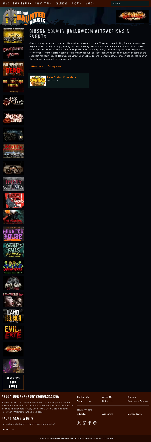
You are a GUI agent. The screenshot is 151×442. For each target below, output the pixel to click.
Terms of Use (84, 401)
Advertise (82, 414)
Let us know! (8, 429)
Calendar (62, 3)
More (89, 3)
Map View (54, 66)
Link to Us (107, 401)
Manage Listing (135, 414)
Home (6, 3)
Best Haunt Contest (137, 401)
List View (37, 66)
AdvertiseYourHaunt (13, 382)
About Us (107, 397)
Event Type (42, 3)
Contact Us (83, 397)
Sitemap (131, 397)
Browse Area (21, 3)
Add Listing (107, 414)
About (75, 3)
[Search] (130, 3)
